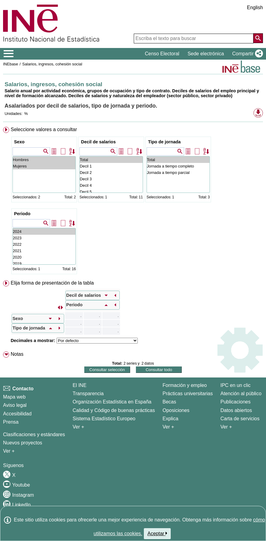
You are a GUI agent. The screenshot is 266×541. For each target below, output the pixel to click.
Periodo (22, 213)
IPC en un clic (235, 385)
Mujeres (44, 166)
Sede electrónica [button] (206, 53)
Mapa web (14, 396)
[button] (246, 53)
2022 (44, 244)
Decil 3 (111, 179)
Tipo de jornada (164, 141)
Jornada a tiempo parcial (178, 172)
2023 (44, 238)
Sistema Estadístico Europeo (104, 418)
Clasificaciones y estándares (34, 434)
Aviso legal (15, 405)
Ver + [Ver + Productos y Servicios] (226, 426)
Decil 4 (111, 185)
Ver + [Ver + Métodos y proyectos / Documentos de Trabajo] (9, 451)
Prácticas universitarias (187, 393)
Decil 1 (111, 166)
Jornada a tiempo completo (178, 166)
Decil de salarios (98, 141)
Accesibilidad (17, 413)
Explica (170, 418)
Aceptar (157, 533)
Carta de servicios (240, 418)
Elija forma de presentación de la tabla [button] (52, 282)
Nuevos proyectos (22, 442)
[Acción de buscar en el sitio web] (258, 38)
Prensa (11, 422)
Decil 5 (111, 192)
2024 (44, 231)
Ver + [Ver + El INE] (78, 426)
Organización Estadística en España (112, 401)
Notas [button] (17, 354)
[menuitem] (133, 201)
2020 (44, 257)
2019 (44, 263)
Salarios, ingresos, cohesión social (52, 64)
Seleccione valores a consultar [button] (44, 129)
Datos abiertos (236, 410)
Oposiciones (175, 410)
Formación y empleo (184, 385)
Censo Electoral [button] (162, 53)
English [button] (255, 7)
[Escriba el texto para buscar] (193, 38)
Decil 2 (111, 172)
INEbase (10, 64)
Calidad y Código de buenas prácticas (114, 410)
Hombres (44, 159)
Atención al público (240, 393)
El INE (79, 385)
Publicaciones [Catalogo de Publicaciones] (235, 401)
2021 (44, 251)
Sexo (19, 141)
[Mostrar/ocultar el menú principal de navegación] (8, 53)
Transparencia (88, 393)
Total (111, 159)
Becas (169, 401)
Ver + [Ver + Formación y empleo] (168, 426)
